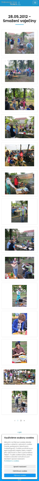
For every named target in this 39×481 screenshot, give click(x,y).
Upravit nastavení (20, 467)
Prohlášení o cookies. (11, 461)
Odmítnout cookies (20, 471)
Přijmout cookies (20, 475)
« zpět (19, 432)
